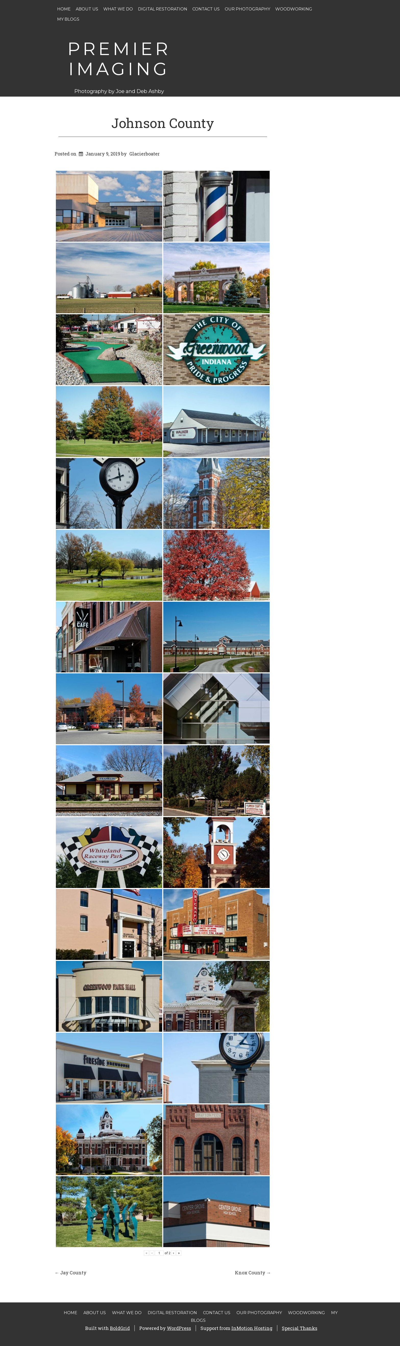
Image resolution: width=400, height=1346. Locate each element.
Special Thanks (299, 1328)
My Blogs (68, 19)
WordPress (179, 1328)
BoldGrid (120, 1328)
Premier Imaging (119, 59)
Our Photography (247, 9)
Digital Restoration (162, 9)
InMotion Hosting (251, 1328)
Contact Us (206, 9)
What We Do (118, 9)
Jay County (70, 1273)
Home (64, 9)
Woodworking (293, 9)
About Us (87, 9)
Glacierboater (144, 154)
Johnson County (162, 123)
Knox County (253, 1273)
